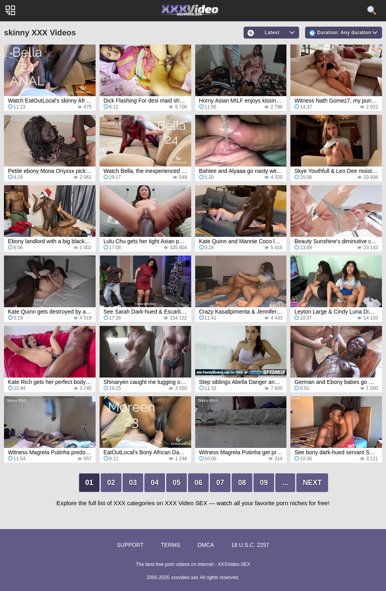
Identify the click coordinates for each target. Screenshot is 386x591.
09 (264, 482)
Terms (170, 545)
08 (242, 482)
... (285, 482)
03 (133, 482)
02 (111, 482)
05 (177, 482)
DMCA (206, 545)
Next (312, 482)
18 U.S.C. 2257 (250, 545)
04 (155, 482)
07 (220, 482)
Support (130, 545)
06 (198, 482)
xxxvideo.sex (184, 577)
